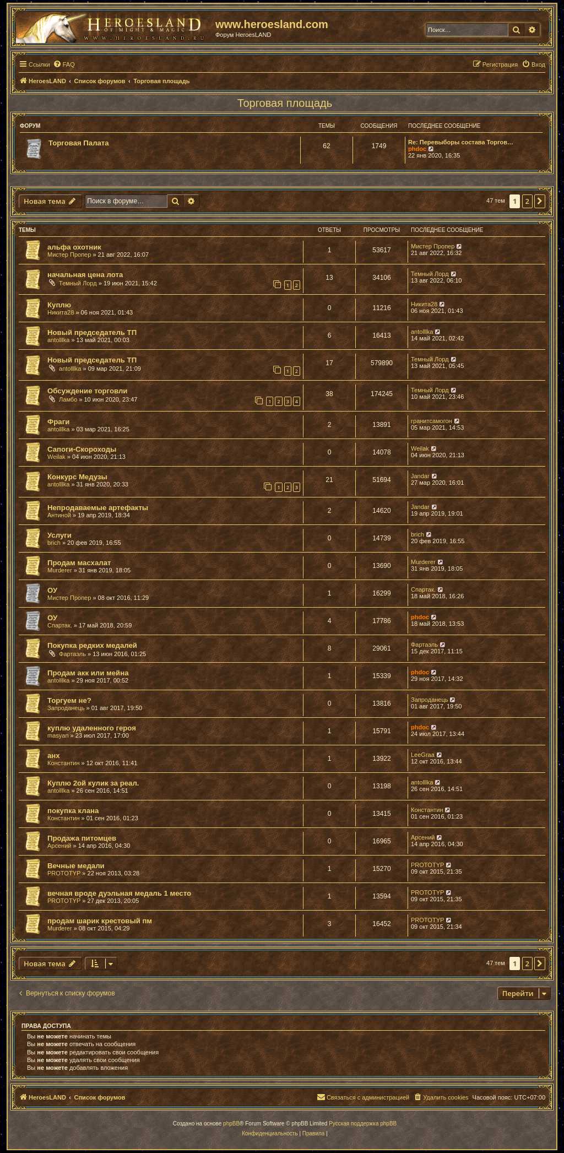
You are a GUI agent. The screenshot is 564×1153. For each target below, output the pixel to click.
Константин (63, 763)
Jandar (420, 476)
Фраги (58, 422)
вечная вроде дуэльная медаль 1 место (119, 893)
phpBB (231, 1123)
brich (54, 542)
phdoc (417, 148)
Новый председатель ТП (92, 332)
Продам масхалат (79, 563)
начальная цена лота (85, 274)
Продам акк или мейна (88, 673)
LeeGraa (423, 754)
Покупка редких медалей (92, 645)
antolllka (58, 340)
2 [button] (527, 201)
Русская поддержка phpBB (363, 1123)
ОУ (52, 590)
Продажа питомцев (81, 838)
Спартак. (423, 589)
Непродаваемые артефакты (97, 508)
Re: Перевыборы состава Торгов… (460, 142)
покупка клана (73, 810)
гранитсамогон (431, 421)
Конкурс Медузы (77, 477)
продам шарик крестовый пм (99, 921)
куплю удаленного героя (91, 728)
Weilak (56, 456)
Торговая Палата (78, 143)
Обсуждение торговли (87, 391)
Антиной (59, 515)
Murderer (59, 570)
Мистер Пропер (69, 254)
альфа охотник (74, 247)
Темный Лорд (78, 283)
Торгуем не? (69, 700)
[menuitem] (64, 64)
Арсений (59, 845)
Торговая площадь (284, 103)
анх (53, 755)
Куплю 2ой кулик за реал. (93, 783)
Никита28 (60, 312)
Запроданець (65, 708)
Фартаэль (72, 654)
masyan (58, 735)
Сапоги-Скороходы (81, 449)
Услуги (59, 535)
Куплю (59, 305)
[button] (539, 201)
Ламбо (68, 399)
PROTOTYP (63, 873)
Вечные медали (76, 866)
